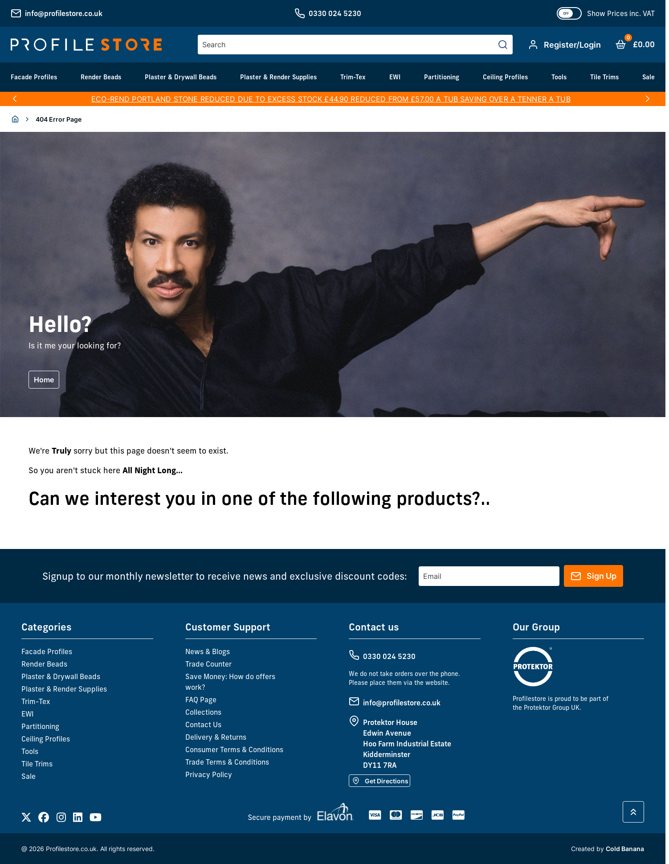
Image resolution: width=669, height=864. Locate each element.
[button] (14, 99)
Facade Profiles (34, 77)
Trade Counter (208, 663)
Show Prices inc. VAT (621, 13)
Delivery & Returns (215, 737)
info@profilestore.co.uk (63, 13)
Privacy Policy (208, 774)
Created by (607, 848)
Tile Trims (604, 77)
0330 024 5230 (335, 13)
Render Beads (101, 77)
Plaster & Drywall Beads (180, 77)
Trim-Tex (353, 77)
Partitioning (441, 77)
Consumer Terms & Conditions (234, 749)
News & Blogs (207, 651)
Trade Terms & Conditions (227, 762)
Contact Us (203, 724)
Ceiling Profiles (505, 77)
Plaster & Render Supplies (278, 77)
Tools (559, 77)
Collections (203, 712)
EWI (394, 77)
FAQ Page (200, 699)
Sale (648, 77)
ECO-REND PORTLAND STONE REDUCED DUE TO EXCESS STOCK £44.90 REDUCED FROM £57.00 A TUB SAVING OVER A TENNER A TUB (331, 99)
